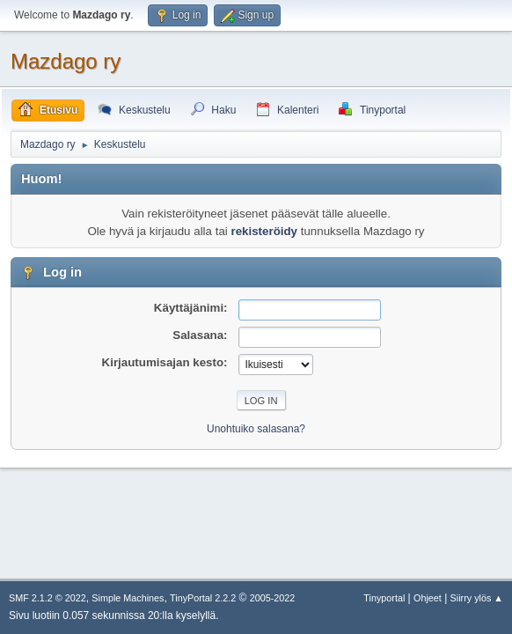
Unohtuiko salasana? (256, 429)
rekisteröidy (263, 231)
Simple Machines (127, 598)
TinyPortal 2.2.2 (203, 598)
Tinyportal (384, 598)
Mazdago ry (66, 61)
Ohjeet (427, 598)
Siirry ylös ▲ (476, 598)
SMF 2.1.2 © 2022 (47, 598)
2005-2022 (273, 598)
